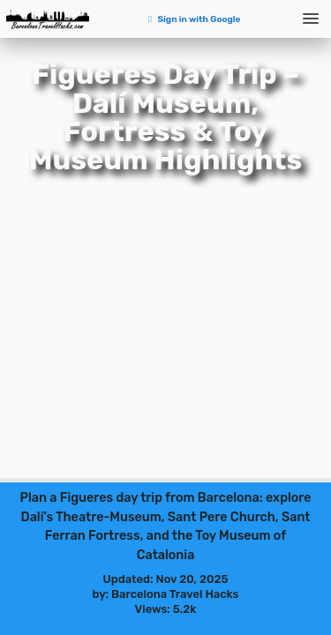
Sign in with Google (193, 19)
